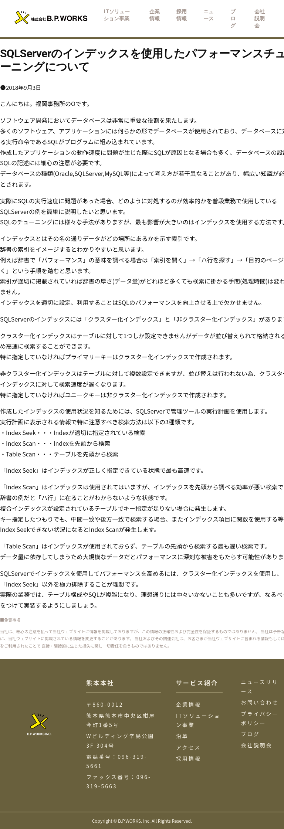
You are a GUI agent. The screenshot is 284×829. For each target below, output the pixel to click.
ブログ (250, 734)
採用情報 (188, 758)
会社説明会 (257, 745)
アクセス (188, 747)
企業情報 (188, 704)
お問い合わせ (260, 702)
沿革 (182, 736)
